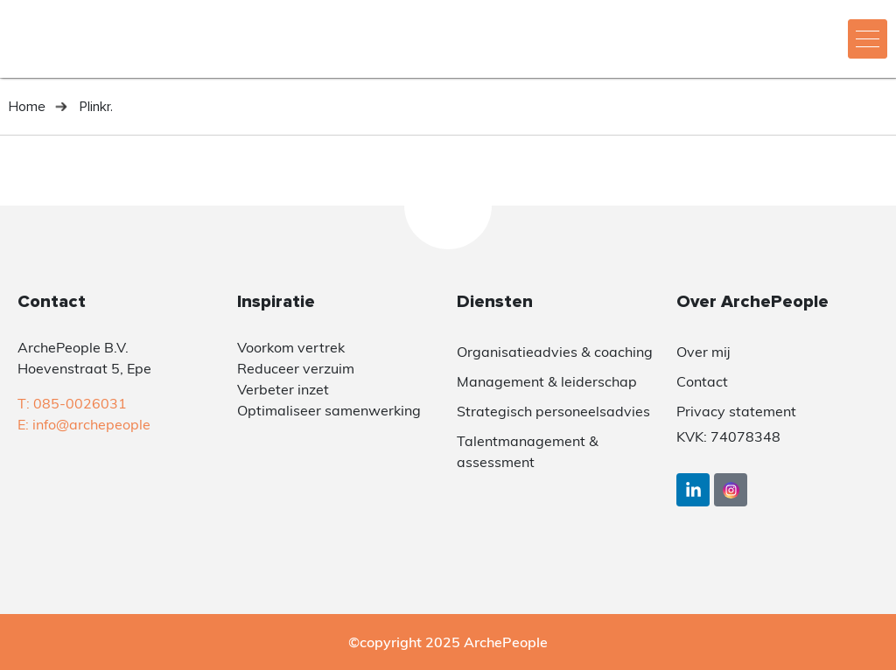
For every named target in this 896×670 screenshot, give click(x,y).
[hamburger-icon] (867, 39)
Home (27, 106)
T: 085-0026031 (72, 403)
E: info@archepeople (84, 424)
